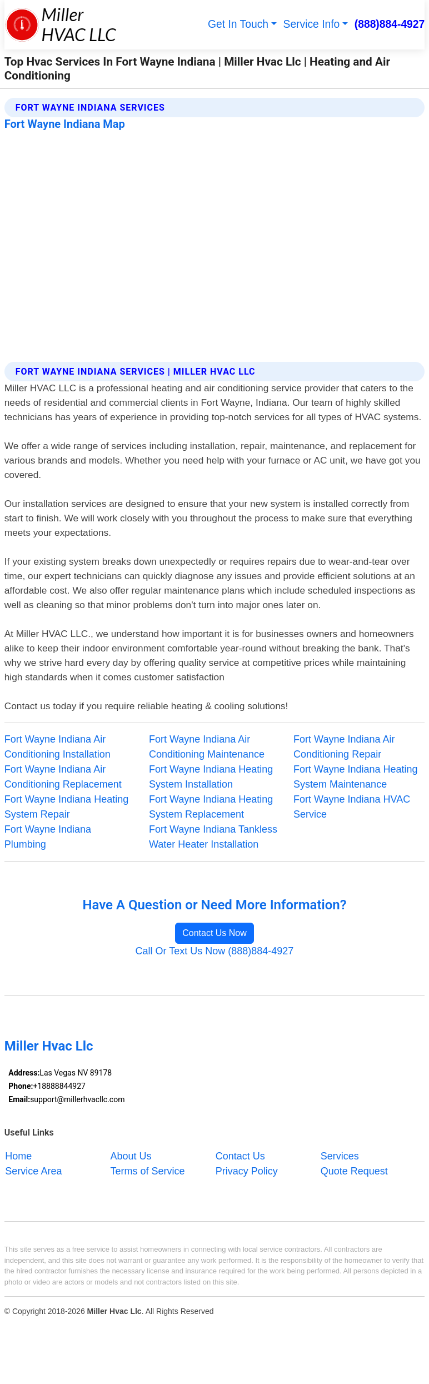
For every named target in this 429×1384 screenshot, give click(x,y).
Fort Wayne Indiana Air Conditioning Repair (344, 747)
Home (18, 1156)
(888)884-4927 (390, 24)
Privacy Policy (247, 1171)
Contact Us (240, 1156)
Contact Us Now (214, 933)
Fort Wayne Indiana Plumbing (47, 837)
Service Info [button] (311, 24)
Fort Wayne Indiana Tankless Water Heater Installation (213, 837)
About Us (131, 1156)
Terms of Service (148, 1171)
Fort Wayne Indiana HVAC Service (351, 807)
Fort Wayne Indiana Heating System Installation (211, 777)
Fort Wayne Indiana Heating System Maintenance (355, 777)
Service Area (33, 1171)
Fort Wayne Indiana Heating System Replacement (211, 807)
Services (340, 1156)
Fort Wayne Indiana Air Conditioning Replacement (63, 777)
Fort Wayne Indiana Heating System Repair (66, 807)
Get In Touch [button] (238, 24)
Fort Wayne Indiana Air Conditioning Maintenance (207, 747)
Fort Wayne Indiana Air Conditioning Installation (57, 747)
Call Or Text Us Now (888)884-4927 (215, 951)
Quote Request (354, 1171)
